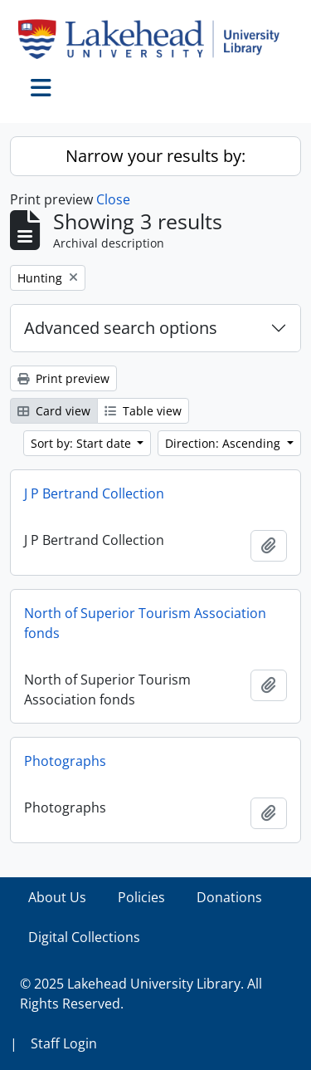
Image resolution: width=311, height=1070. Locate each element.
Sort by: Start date (82, 443)
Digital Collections (84, 937)
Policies (141, 897)
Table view (143, 411)
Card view (53, 411)
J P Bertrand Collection (94, 493)
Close (113, 199)
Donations (229, 897)
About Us (57, 897)
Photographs (65, 761)
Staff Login (64, 1043)
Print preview (63, 378)
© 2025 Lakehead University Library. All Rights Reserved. (141, 993)
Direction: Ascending (224, 443)
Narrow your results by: (155, 156)
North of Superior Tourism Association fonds (145, 623)
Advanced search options (120, 328)
